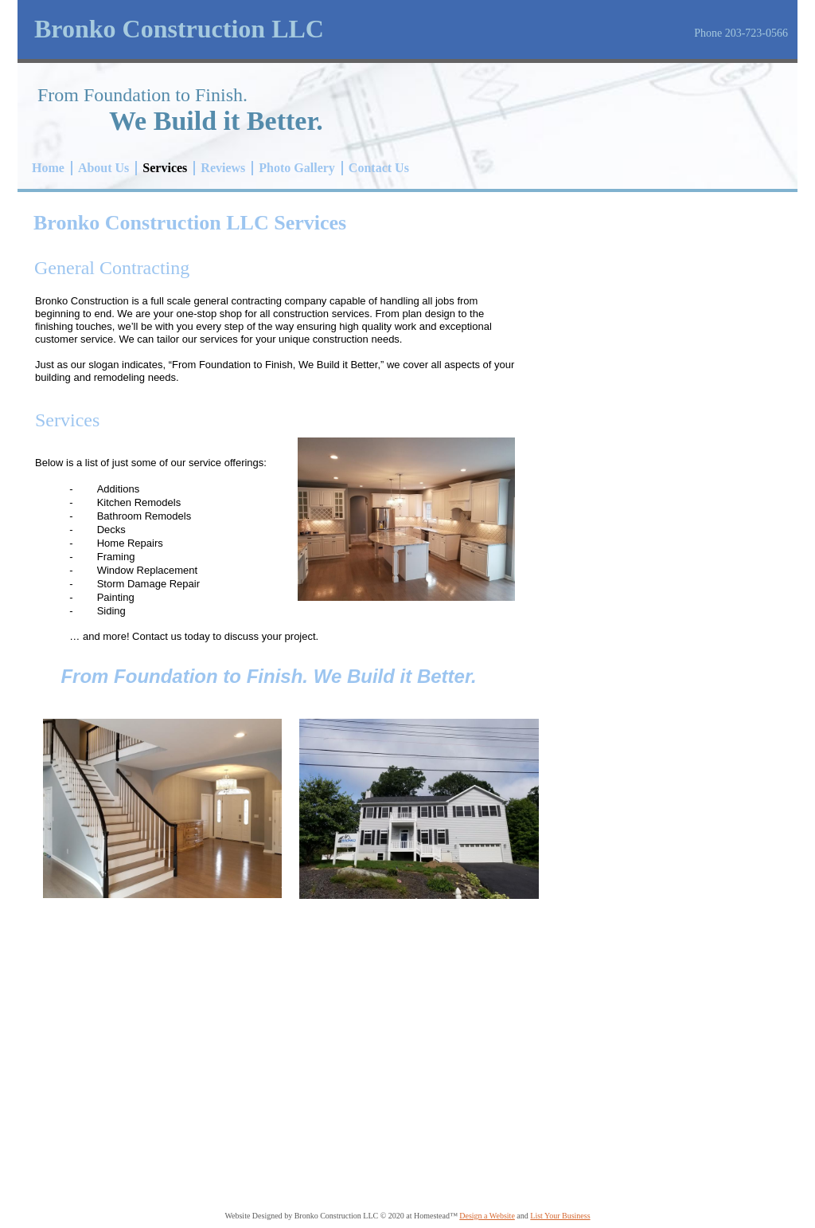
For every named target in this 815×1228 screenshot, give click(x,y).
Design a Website (487, 1215)
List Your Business (560, 1215)
